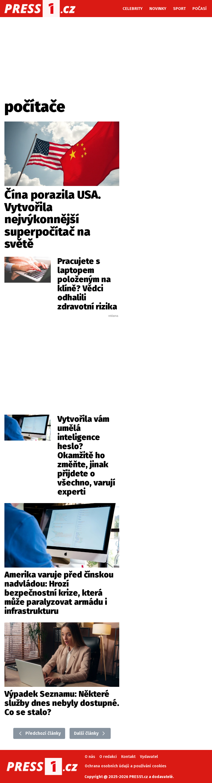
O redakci (108, 756)
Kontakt (128, 756)
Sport (179, 8)
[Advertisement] (70, 359)
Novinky (157, 8)
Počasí (199, 8)
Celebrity (133, 8)
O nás (90, 756)
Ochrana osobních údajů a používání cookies (125, 766)
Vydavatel (149, 756)
